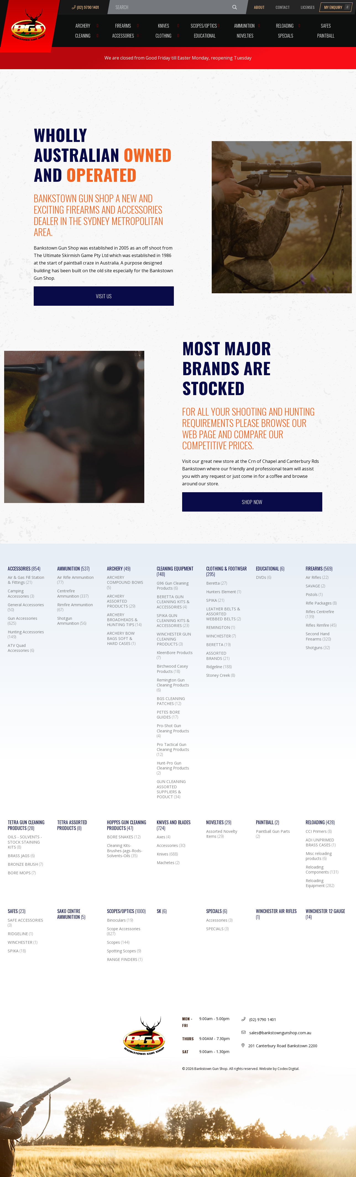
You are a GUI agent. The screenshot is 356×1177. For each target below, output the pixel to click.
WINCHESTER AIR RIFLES (276, 914)
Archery (82, 25)
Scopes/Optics (204, 25)
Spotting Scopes (124, 950)
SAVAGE (315, 586)
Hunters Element (223, 591)
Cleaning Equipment (175, 571)
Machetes (168, 862)
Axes (163, 836)
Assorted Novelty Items (221, 834)
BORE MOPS (22, 872)
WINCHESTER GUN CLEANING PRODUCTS (174, 639)
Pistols (314, 594)
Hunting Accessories (26, 634)
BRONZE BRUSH (25, 864)
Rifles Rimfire (321, 625)
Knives (163, 25)
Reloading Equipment (320, 883)
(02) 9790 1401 (85, 7)
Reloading (285, 25)
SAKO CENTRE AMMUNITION (71, 914)
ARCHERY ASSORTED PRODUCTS (121, 601)
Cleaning (82, 35)
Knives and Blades (173, 825)
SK (162, 911)
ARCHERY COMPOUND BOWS (125, 582)
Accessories (123, 35)
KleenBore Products (175, 655)
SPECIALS (217, 928)
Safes (326, 25)
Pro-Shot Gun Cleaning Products (173, 730)
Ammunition (244, 25)
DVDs (263, 577)
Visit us (104, 296)
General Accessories (26, 607)
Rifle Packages (321, 603)
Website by (279, 1068)
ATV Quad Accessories (21, 648)
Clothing (163, 35)
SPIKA (215, 600)
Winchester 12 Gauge (325, 914)
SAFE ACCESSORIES (25, 923)
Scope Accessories (123, 931)
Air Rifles (317, 577)
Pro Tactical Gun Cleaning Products (173, 749)
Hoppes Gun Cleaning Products (126, 825)
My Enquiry (337, 7)
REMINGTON (220, 627)
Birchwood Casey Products (172, 669)
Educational (205, 35)
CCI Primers (319, 831)
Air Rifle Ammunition (75, 580)
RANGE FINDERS (124, 959)
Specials (285, 35)
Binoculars (120, 920)
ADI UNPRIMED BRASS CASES (321, 842)
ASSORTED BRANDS (217, 656)
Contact (283, 7)
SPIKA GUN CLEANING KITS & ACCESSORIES (173, 620)
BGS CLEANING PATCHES (171, 701)
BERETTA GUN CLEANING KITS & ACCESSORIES (173, 601)
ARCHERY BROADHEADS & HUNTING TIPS (124, 619)
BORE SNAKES (123, 836)
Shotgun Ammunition (71, 621)
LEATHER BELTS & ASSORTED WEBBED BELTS (223, 613)
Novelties (245, 35)
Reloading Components (322, 870)
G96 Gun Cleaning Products (173, 586)
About (259, 7)
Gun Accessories (22, 621)
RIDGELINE (20, 933)
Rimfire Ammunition (75, 607)
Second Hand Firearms (318, 636)
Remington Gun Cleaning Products (173, 685)
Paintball (325, 35)
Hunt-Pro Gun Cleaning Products (173, 768)
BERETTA (218, 644)
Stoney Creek (220, 675)
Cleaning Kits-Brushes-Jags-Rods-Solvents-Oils (124, 850)
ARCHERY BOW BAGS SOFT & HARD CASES (121, 638)
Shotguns (318, 647)
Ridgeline (219, 666)
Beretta (216, 583)
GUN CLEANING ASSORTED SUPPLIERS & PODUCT (171, 789)
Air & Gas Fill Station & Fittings (26, 580)
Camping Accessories (21, 593)
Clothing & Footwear (226, 571)
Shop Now (252, 501)
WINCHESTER (221, 636)
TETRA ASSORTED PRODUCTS (72, 825)
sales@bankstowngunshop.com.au (276, 1032)
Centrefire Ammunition (72, 593)
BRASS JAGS (21, 855)
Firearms (123, 25)
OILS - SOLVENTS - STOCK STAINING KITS (25, 841)
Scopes (118, 942)
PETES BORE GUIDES (168, 715)
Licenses (308, 7)
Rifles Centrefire (320, 614)
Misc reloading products (319, 856)
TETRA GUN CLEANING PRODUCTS (26, 825)
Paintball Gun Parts (273, 834)
